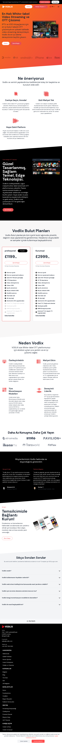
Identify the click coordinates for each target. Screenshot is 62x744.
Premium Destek (7, 714)
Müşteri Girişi (6, 717)
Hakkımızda (7, 650)
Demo (28, 6)
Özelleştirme (6, 711)
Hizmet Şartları (7, 659)
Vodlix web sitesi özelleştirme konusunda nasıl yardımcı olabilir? (25, 584)
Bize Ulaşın (55, 2)
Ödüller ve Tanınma (8, 665)
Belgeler (5, 672)
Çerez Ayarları (24, 741)
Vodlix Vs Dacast (8, 730)
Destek (5, 705)
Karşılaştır (7, 723)
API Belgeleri (6, 683)
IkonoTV (15, 489)
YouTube (5, 678)
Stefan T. (41, 487)
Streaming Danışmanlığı (9, 708)
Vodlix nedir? (6, 571)
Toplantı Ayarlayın (44, 2)
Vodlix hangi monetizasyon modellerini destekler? (20, 598)
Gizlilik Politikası (7, 656)
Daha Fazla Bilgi (9, 315)
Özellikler (5, 696)
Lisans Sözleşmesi (8, 662)
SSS (4, 680)
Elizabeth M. (11, 487)
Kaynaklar (7, 669)
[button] (16, 316)
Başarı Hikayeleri (7, 699)
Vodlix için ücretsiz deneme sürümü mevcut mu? (19, 591)
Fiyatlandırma (6, 693)
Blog (4, 675)
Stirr (53, 489)
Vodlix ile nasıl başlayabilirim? (12, 604)
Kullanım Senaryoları (8, 702)
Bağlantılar (8, 687)
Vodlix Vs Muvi (7, 727)
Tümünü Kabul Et (38, 741)
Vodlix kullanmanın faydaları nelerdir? (15, 577)
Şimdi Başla (16, 43)
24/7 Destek (6, 720)
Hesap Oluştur (40, 6)
